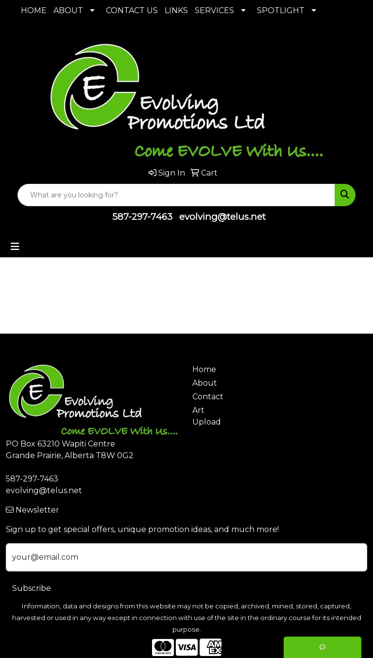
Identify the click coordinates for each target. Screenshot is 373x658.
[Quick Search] (176, 195)
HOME (34, 10)
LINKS (176, 10)
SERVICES (214, 10)
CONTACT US (132, 10)
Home (204, 369)
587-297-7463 (142, 216)
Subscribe (31, 588)
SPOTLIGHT (281, 10)
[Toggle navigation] (15, 246)
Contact (207, 396)
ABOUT (68, 10)
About (204, 383)
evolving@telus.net (222, 216)
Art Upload (206, 416)
